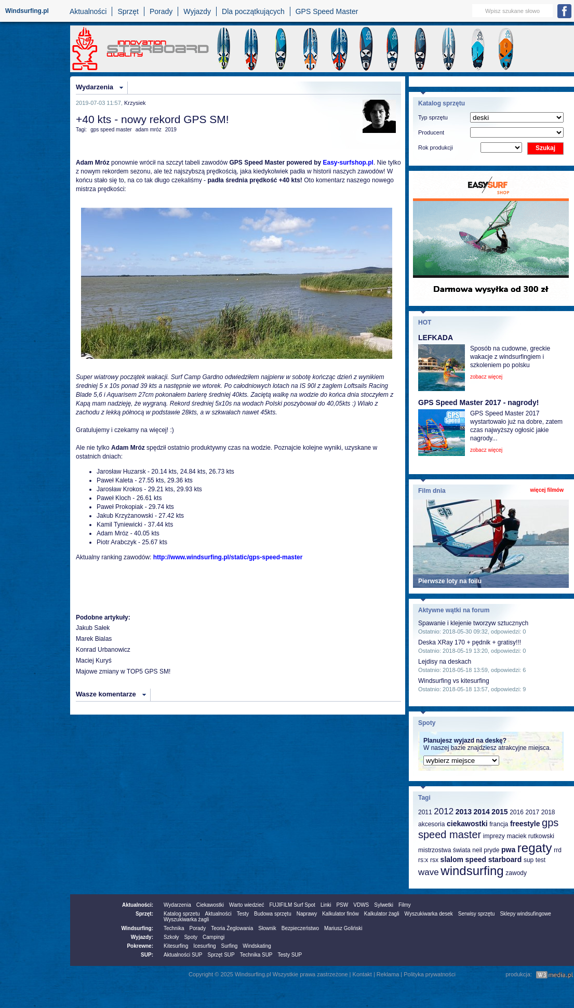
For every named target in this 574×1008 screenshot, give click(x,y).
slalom (451, 859)
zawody (516, 873)
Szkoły (171, 937)
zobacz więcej (486, 377)
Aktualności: (137, 905)
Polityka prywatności (430, 974)
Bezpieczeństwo (300, 928)
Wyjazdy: (142, 937)
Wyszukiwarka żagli (186, 919)
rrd (558, 850)
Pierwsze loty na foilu (450, 581)
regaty (534, 848)
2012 (443, 811)
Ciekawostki (210, 905)
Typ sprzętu (433, 117)
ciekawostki (467, 823)
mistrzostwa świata (444, 850)
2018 (548, 812)
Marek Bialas (94, 638)
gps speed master (111, 129)
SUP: (147, 955)
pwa (508, 849)
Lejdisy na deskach (444, 661)
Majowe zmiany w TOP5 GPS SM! (123, 671)
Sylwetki (383, 905)
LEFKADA (435, 337)
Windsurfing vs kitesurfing (453, 680)
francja (498, 824)
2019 (171, 129)
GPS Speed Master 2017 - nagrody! (478, 402)
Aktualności (88, 11)
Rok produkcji (435, 147)
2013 (464, 812)
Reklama (388, 974)
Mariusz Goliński (343, 928)
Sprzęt (127, 11)
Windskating (257, 946)
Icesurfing (204, 946)
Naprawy (307, 914)
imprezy (494, 836)
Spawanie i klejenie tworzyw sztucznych (473, 623)
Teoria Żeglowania (232, 928)
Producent (431, 132)
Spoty (190, 937)
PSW (342, 905)
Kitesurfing (176, 946)
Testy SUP (290, 955)
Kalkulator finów (340, 914)
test (540, 860)
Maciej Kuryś (94, 660)
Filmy (404, 905)
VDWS (361, 905)
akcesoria (431, 824)
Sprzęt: (144, 914)
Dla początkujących (253, 11)
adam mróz (149, 129)
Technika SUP (256, 955)
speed (475, 859)
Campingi (213, 937)
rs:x (423, 860)
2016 (517, 812)
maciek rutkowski (530, 836)
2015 (499, 812)
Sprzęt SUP (220, 955)
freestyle (525, 823)
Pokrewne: (140, 946)
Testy (243, 914)
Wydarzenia (94, 87)
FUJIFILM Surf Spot (292, 905)
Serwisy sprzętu (476, 914)
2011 (425, 812)
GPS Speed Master (327, 11)
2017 (532, 812)
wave (428, 872)
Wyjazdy (197, 11)
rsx (434, 860)
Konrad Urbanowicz (103, 649)
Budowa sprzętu (272, 914)
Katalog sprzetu (182, 914)
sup (528, 860)
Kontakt (362, 974)
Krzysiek (135, 103)
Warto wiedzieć (246, 905)
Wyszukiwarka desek (429, 914)
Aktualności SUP (183, 955)
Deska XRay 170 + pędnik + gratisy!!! (469, 642)
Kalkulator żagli (381, 914)
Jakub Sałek (93, 627)
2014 (482, 812)
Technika (174, 928)
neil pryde (485, 850)
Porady (161, 11)
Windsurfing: (137, 928)
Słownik (267, 928)
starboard (505, 859)
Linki (326, 905)
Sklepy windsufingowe (525, 914)
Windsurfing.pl (27, 11)
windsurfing (471, 871)
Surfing (229, 946)
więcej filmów (547, 490)
